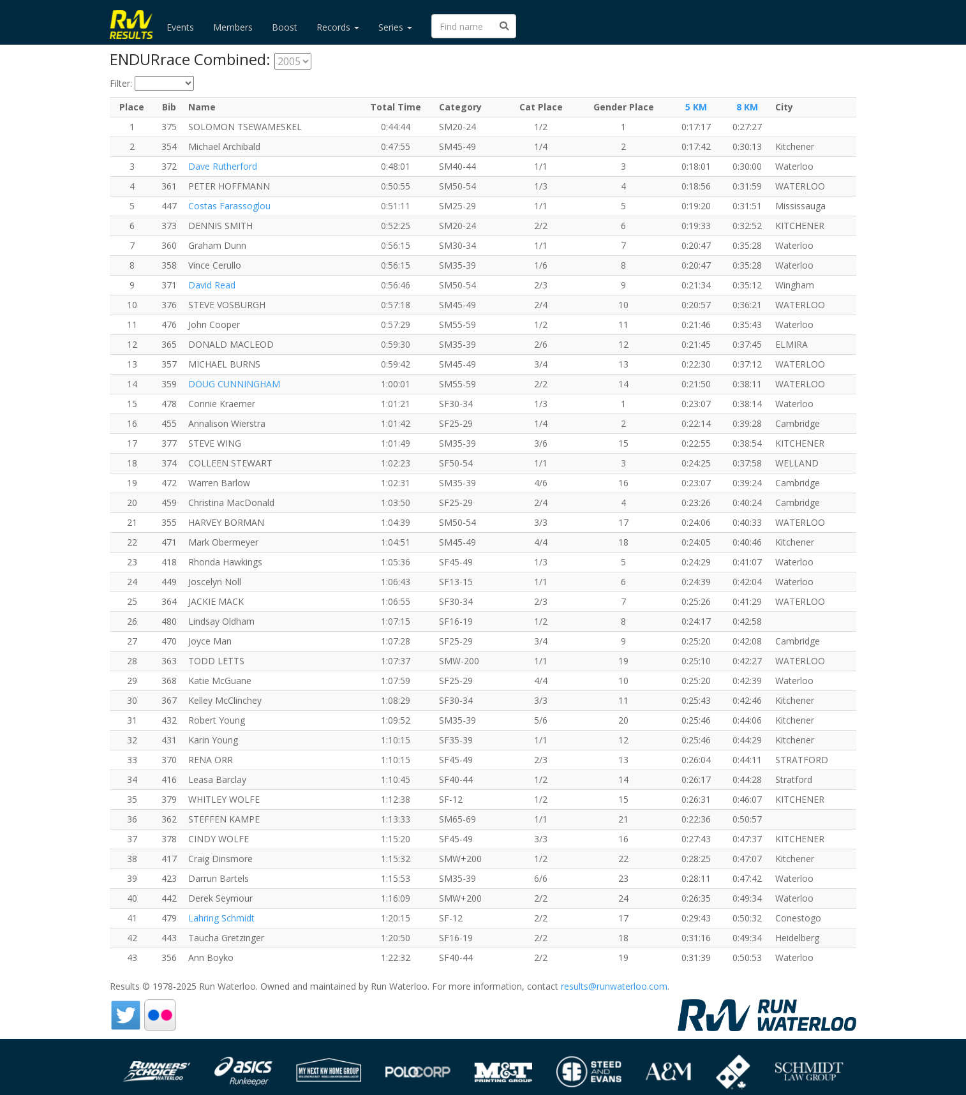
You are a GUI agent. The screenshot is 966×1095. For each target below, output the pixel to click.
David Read (211, 285)
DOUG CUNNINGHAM (234, 384)
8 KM (747, 107)
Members (233, 27)
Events (180, 27)
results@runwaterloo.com (614, 986)
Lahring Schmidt (221, 918)
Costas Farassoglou (229, 206)
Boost (284, 27)
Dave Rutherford (222, 166)
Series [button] (395, 27)
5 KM (696, 107)
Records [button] (337, 27)
